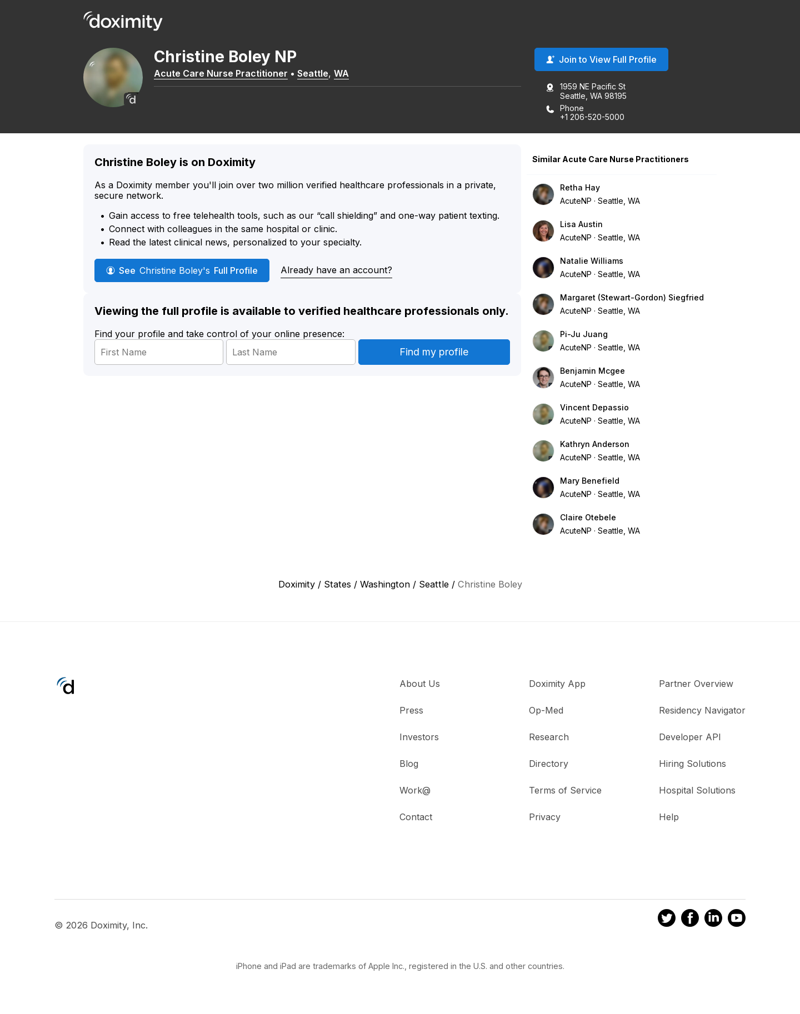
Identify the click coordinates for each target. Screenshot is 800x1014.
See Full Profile (182, 271)
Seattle (320, 73)
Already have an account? (336, 271)
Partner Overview (696, 684)
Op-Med (546, 711)
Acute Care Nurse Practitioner (228, 73)
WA (348, 73)
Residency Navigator (702, 711)
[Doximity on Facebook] (690, 920)
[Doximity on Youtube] (737, 920)
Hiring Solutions (692, 764)
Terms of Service (565, 791)
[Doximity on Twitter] (667, 920)
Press (411, 711)
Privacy (545, 818)
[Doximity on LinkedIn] (713, 920)
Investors (419, 738)
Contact (415, 818)
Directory (548, 764)
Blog (408, 764)
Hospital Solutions (697, 791)
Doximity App (557, 684)
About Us (419, 684)
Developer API (690, 738)
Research (549, 738)
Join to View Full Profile (601, 60)
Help (669, 818)
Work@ (415, 791)
